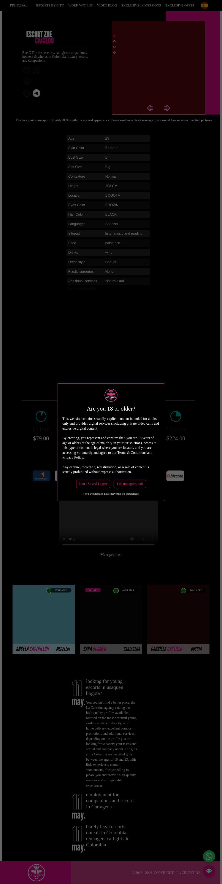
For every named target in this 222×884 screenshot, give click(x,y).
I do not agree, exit (130, 484)
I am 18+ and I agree (93, 484)
